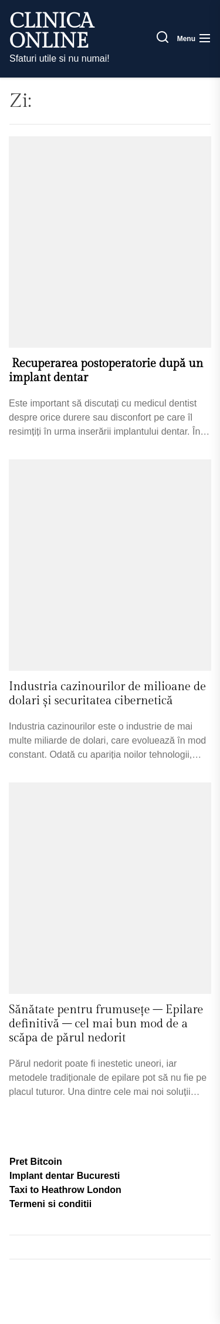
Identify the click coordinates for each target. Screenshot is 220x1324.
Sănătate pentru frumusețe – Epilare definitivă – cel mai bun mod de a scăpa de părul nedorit (106, 1024)
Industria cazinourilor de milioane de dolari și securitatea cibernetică (107, 694)
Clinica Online (51, 32)
